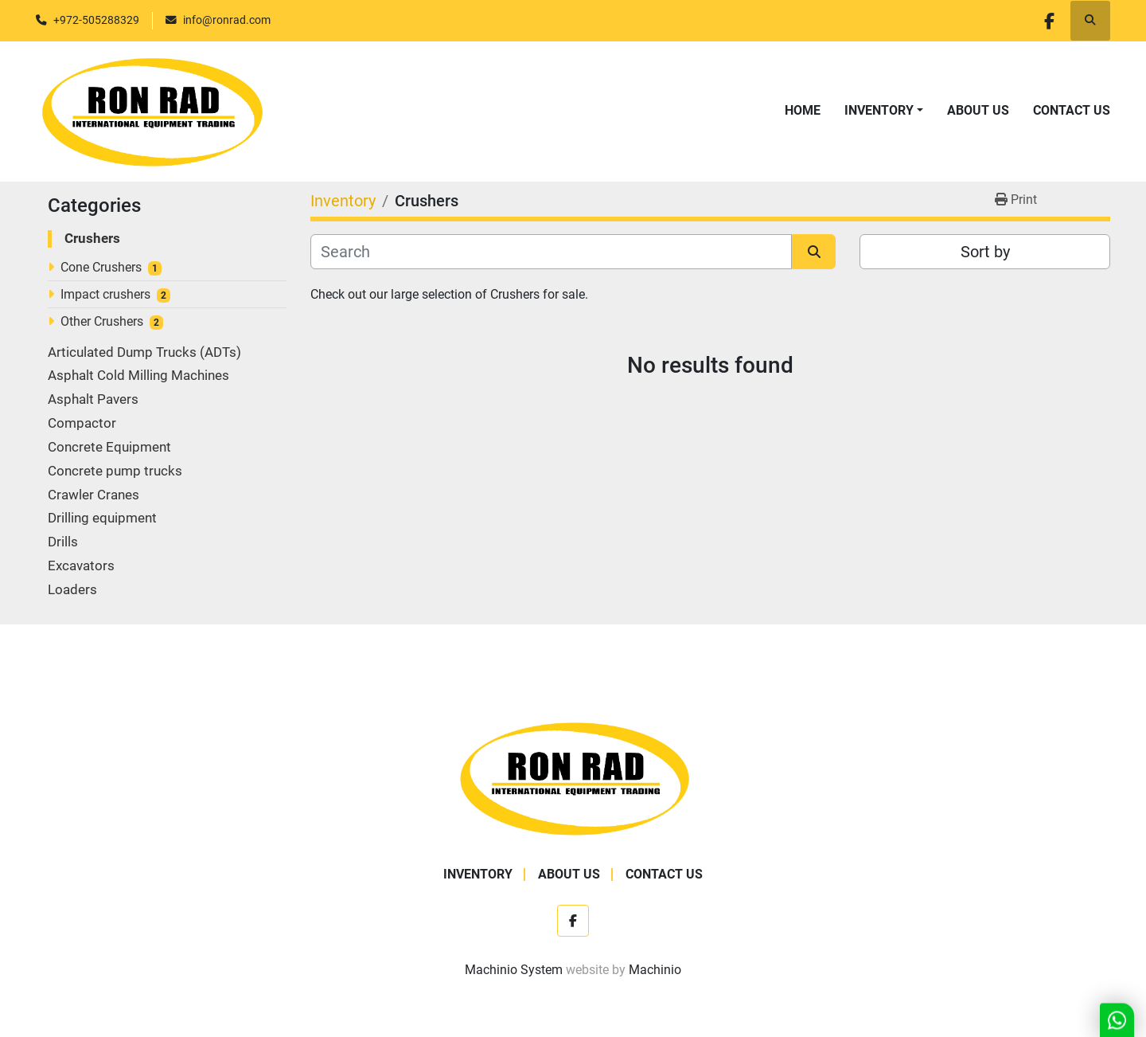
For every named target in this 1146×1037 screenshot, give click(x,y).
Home (803, 110)
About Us (978, 110)
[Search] (551, 251)
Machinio (655, 969)
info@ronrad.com (227, 20)
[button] (883, 110)
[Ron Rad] (573, 777)
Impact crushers (105, 294)
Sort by (985, 251)
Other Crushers (101, 321)
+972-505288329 (96, 20)
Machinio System (514, 969)
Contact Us (1071, 110)
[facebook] (1049, 21)
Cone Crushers (101, 267)
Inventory (879, 110)
